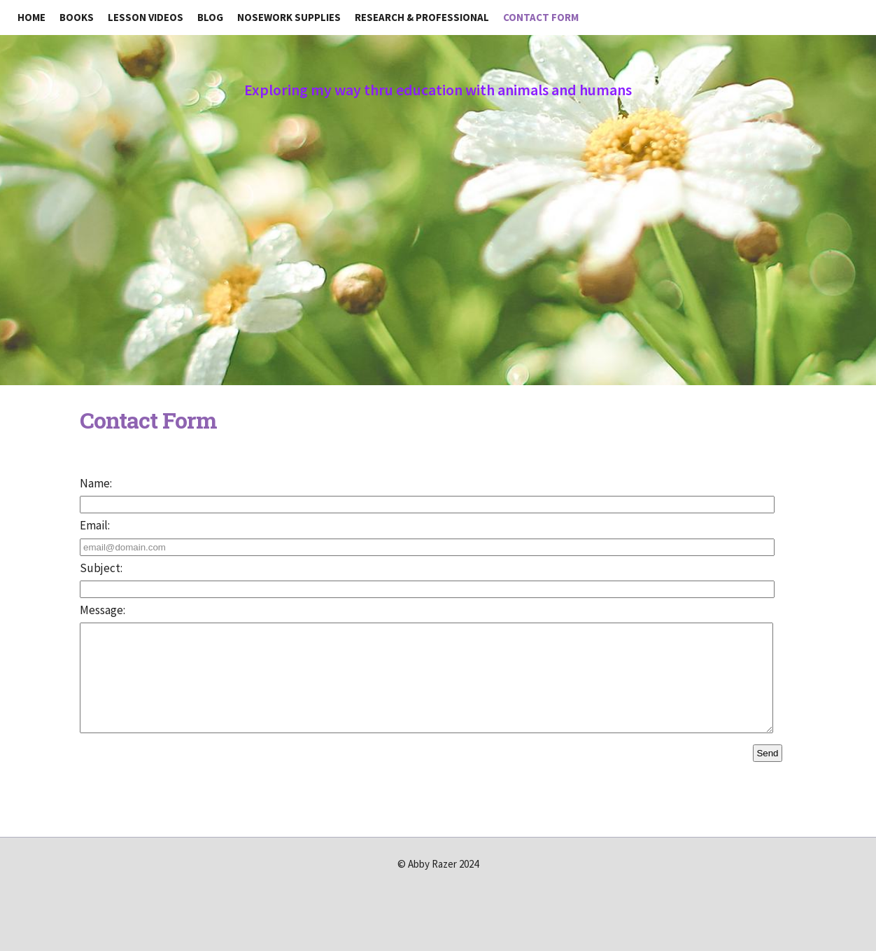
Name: (96, 483)
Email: (95, 525)
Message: (102, 610)
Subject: (101, 568)
